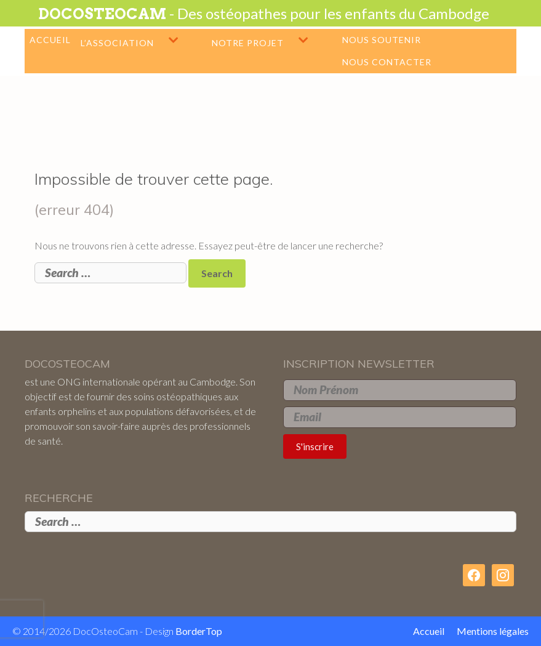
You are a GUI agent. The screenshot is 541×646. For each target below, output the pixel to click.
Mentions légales (493, 631)
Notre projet (274, 40)
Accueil (50, 39)
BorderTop (198, 631)
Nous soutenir (381, 39)
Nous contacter (386, 62)
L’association (144, 40)
